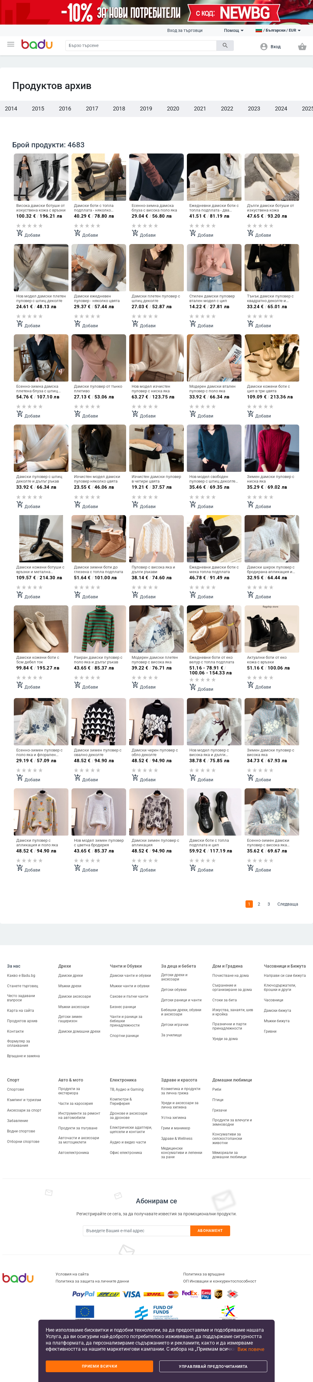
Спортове (15, 1089)
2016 (65, 108)
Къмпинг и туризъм (24, 1100)
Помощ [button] (234, 30)
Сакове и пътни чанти (129, 996)
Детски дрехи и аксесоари (174, 977)
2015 (38, 108)
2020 (173, 108)
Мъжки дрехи (69, 986)
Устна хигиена (173, 1118)
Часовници (273, 1000)
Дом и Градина (227, 966)
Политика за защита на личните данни (92, 1281)
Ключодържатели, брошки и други (280, 987)
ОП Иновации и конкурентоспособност (219, 1281)
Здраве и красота (179, 1079)
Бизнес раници (123, 1007)
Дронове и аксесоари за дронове (128, 1115)
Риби (216, 1089)
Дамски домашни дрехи (79, 1031)
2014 (11, 108)
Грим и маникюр (175, 1128)
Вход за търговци (185, 30)
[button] (10, 44)
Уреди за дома (225, 1039)
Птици (217, 1100)
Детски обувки (174, 990)
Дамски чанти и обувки (130, 975)
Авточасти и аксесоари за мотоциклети (78, 1140)
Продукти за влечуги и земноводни (232, 1122)
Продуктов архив (22, 1021)
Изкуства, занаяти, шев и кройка (232, 1012)
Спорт (13, 1079)
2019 (146, 108)
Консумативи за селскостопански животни (227, 1138)
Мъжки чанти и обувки (129, 986)
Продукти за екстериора (69, 1091)
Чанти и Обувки (126, 966)
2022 (227, 108)
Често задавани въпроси (21, 998)
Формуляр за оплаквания (18, 1043)
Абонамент (210, 1231)
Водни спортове (21, 1131)
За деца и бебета (178, 966)
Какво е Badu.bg (21, 975)
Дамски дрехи (70, 975)
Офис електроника (126, 1153)
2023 (254, 108)
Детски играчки (174, 1025)
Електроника (123, 1079)
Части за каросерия (75, 1103)
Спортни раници (124, 1036)
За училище (171, 1035)
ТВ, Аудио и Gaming (127, 1089)
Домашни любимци (232, 1079)
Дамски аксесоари (74, 996)
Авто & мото (70, 1079)
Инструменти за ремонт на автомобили (79, 1115)
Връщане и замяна (23, 1056)
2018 (119, 108)
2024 (281, 108)
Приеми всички (99, 1366)
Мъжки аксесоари (73, 1007)
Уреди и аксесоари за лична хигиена (180, 1105)
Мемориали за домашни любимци (229, 1155)
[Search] (141, 45)
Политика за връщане (204, 1274)
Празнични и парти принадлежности (229, 1026)
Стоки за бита (224, 1000)
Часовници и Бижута (285, 966)
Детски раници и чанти (181, 1000)
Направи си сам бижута (285, 975)
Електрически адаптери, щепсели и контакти (131, 1129)
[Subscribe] (136, 1230)
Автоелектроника (73, 1153)
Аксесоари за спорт (24, 1110)
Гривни (270, 1031)
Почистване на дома (230, 975)
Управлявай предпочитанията (213, 1367)
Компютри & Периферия (121, 1101)
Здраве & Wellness (176, 1138)
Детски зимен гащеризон (70, 1019)
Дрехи (64, 966)
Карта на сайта (20, 1010)
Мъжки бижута (277, 1021)
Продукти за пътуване (77, 1128)
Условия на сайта (72, 1274)
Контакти (15, 1031)
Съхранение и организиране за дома (232, 987)
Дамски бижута (277, 1010)
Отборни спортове (23, 1141)
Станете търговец (22, 986)
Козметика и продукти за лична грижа (180, 1091)
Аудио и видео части (128, 1142)
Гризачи (219, 1110)
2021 (200, 108)
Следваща (287, 904)
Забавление (17, 1121)
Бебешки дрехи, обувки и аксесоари (181, 1012)
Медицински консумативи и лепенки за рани (181, 1152)
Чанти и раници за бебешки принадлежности (126, 1021)
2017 (92, 108)
